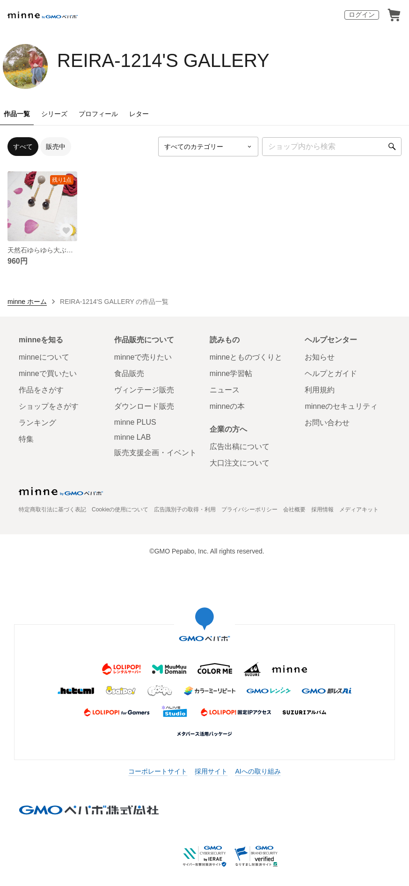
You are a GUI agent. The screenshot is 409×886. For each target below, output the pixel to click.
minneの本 (227, 406)
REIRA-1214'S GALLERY (163, 60)
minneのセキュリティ (341, 406)
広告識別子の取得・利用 (185, 509)
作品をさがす (41, 390)
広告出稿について (240, 446)
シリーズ (54, 114)
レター (139, 114)
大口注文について (240, 463)
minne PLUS (135, 422)
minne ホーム (27, 301)
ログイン (362, 14)
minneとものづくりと (246, 357)
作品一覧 (17, 114)
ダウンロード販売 (144, 406)
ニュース (225, 390)
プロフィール (98, 114)
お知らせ (320, 357)
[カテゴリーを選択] (208, 146)
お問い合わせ (327, 423)
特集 (26, 439)
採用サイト (211, 771)
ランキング (37, 423)
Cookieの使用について (120, 509)
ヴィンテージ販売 (144, 390)
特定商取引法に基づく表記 (52, 509)
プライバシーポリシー (249, 509)
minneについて (44, 357)
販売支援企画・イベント (155, 453)
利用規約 (320, 390)
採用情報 (322, 509)
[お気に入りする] (66, 230)
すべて (23, 146)
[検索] (392, 146)
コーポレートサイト (157, 771)
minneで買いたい (48, 373)
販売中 (56, 146)
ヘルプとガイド (331, 373)
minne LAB (132, 437)
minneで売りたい (143, 357)
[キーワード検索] (332, 146)
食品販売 (129, 373)
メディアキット (359, 509)
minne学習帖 (231, 373)
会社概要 (294, 509)
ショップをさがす (49, 406)
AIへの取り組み (257, 771)
